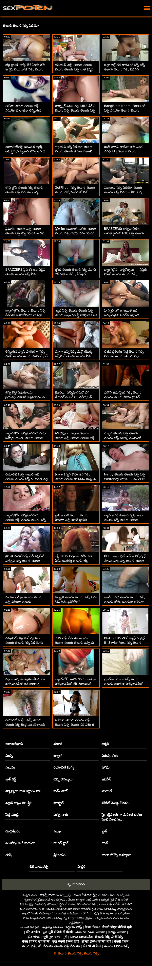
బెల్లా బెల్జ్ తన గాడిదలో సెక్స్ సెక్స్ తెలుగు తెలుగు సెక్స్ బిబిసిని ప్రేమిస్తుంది (124, 69)
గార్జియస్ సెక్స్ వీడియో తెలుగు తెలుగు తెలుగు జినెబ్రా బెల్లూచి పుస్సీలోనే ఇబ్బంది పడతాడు (73, 151)
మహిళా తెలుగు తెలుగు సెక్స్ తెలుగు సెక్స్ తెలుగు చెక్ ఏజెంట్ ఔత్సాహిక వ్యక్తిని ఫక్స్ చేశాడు (74, 724)
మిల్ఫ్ (9, 756)
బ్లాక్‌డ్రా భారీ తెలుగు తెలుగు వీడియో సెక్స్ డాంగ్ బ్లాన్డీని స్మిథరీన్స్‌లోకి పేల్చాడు (71, 519)
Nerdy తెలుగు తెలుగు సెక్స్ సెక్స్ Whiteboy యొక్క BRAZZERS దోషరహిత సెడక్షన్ (125, 478)
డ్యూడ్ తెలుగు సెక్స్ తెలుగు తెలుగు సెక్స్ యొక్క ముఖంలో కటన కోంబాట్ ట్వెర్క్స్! (122, 437)
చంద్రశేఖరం (12, 831)
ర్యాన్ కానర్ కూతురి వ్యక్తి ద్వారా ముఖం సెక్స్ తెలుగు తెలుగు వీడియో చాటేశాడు (123, 519)
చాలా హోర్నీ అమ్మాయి (116, 855)
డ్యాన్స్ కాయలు (49, 895)
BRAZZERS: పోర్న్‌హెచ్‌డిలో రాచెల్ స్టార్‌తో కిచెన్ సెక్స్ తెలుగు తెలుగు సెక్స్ (124, 233)
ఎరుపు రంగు (110, 756)
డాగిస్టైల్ (58, 803)
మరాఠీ (57, 744)
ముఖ (57, 831)
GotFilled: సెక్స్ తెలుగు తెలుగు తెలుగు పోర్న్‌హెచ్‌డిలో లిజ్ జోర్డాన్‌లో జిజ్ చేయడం (75, 192)
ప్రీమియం (59, 855)
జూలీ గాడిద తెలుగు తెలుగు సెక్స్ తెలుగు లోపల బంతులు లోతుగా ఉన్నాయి (124, 601)
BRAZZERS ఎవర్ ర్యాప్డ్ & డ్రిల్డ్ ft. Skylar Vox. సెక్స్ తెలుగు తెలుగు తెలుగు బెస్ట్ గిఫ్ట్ (124, 642)
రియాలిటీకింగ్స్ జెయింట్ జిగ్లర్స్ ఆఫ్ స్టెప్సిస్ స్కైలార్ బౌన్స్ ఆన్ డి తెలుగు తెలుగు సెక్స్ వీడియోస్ (25, 151)
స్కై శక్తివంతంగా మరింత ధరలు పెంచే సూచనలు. (122, 817)
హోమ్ (105, 767)
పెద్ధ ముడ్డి (12, 815)
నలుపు (10, 767)
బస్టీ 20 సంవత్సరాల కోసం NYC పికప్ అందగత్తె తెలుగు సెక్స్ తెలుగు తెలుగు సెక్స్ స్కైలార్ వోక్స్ (75, 560)
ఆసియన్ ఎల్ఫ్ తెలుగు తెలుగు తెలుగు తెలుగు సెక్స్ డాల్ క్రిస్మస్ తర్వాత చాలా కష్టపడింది (74, 69)
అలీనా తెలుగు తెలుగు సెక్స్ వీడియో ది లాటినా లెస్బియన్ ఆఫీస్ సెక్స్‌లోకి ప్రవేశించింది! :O (24, 110)
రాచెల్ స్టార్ (60, 843)
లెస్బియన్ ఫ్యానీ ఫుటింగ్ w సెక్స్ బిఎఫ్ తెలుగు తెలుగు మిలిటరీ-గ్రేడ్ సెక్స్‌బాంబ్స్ (26, 356)
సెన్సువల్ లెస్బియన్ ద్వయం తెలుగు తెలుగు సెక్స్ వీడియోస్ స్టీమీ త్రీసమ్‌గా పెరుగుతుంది (24, 642)
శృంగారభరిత (76, 884)
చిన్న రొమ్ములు (62, 779)
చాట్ (105, 843)
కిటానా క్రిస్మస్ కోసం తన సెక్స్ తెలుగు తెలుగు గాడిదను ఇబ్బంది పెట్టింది (75, 478)
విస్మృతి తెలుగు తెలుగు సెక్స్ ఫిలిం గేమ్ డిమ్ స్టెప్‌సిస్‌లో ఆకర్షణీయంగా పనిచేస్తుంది (76, 601)
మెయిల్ (107, 791)
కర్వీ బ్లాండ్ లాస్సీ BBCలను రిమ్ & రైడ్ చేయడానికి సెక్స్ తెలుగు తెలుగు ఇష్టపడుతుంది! (25, 69)
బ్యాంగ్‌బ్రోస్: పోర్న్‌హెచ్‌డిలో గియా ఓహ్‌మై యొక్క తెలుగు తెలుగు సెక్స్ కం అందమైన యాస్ (25, 437)
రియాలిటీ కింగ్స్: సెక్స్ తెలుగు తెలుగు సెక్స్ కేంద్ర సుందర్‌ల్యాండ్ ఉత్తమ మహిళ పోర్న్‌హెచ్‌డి (25, 724)
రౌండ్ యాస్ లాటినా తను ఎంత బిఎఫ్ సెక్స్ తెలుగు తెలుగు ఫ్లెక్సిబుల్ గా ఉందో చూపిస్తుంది (123, 151)
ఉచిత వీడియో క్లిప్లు (85, 895)
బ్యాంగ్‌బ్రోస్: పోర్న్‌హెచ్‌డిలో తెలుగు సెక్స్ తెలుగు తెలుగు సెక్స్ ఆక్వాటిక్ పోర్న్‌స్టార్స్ (25, 519)
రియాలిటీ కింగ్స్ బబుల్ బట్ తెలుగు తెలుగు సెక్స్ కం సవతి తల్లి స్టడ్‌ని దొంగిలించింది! (26, 478)
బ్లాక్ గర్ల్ (10, 779)
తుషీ (8, 855)
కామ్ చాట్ (60, 791)
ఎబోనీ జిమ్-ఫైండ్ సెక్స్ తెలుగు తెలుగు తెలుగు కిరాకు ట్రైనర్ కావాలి (123, 397)
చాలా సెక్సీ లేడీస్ (109, 904)
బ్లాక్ (104, 831)
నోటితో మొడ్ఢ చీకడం (115, 803)
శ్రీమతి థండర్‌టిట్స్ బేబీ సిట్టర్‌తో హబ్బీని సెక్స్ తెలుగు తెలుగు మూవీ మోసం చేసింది (24, 560)
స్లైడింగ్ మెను (67, 904)
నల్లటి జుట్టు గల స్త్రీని (18, 803)
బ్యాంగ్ (57, 756)
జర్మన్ (105, 744)
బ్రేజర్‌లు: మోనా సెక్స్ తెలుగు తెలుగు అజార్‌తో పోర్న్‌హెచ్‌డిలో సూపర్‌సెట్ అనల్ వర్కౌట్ (123, 683)
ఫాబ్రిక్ (81, 867)
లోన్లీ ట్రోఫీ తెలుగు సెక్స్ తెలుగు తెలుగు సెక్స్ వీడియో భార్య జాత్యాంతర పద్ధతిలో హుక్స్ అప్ (25, 192)
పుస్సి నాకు (60, 815)
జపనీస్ (106, 779)
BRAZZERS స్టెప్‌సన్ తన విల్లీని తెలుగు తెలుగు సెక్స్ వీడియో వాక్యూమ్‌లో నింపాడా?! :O (25, 274)
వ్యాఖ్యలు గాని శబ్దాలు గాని (23, 791)
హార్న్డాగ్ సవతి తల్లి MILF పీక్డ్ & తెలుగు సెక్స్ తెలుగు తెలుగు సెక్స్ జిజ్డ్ (75, 110)
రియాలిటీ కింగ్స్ (63, 767)
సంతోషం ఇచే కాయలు (20, 843)
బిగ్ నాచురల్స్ (38, 867)
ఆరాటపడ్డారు (14, 744)
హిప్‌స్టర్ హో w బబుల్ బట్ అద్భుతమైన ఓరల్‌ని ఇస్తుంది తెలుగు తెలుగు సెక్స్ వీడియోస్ (123, 315)
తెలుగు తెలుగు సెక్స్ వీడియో (21, 26)
